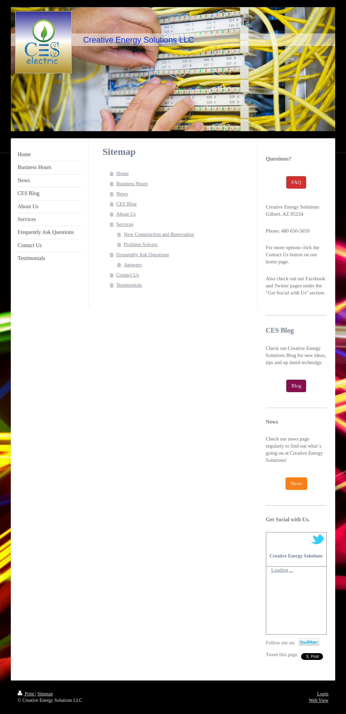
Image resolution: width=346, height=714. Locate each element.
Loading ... (282, 570)
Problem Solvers (140, 244)
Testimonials (129, 285)
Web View (318, 700)
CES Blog (126, 204)
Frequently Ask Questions (142, 254)
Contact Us (127, 275)
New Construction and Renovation (159, 234)
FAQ (296, 182)
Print (26, 693)
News (122, 193)
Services (124, 224)
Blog (296, 385)
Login (322, 693)
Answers (133, 264)
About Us (126, 214)
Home (122, 173)
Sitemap (45, 693)
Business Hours (132, 183)
